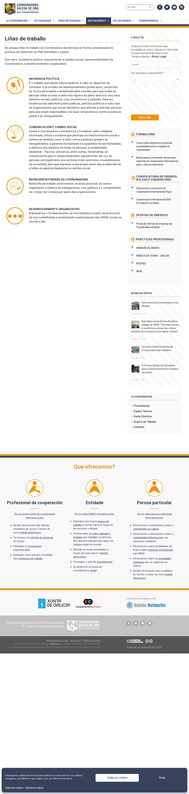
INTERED (141, 266)
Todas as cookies (117, 777)
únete (93, 577)
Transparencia (150, 20)
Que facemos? (99, 20)
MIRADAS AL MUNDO (148, 251)
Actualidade (45, 20)
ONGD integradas (71, 20)
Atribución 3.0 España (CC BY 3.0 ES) (144, 654)
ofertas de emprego (42, 544)
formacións (35, 553)
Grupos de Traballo (145, 428)
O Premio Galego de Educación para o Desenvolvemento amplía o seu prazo (160, 375)
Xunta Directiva (143, 423)
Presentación (142, 412)
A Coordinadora (19, 20)
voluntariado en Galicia (146, 535)
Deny (162, 777)
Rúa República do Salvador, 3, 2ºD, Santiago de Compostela (35, 629)
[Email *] (155, 65)
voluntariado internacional (147, 544)
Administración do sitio (57, 647)
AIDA (139, 274)
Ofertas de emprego (151, 218)
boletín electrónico (30, 539)
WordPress (55, 650)
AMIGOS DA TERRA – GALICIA (152, 259)
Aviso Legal (159, 56)
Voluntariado (124, 20)
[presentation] (145, 97)
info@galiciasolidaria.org (51, 633)
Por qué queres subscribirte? (147, 72)
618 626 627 (31, 633)
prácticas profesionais (160, 556)
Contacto (139, 433)
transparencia (104, 568)
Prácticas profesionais (154, 242)
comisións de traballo (31, 565)
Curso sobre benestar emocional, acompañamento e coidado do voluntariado (154, 146)
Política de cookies (14, 787)
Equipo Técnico (143, 417)
